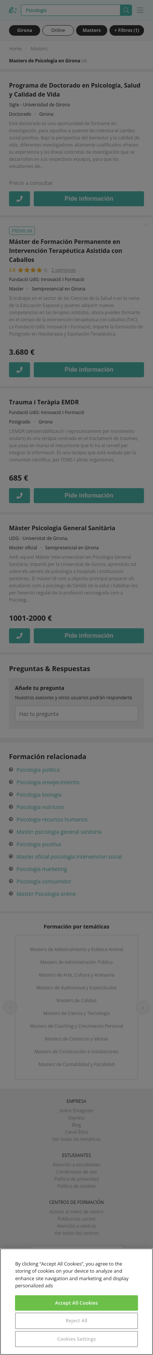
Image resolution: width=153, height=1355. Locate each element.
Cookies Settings (76, 1338)
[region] (76, 1301)
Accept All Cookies (76, 1302)
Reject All (76, 1320)
